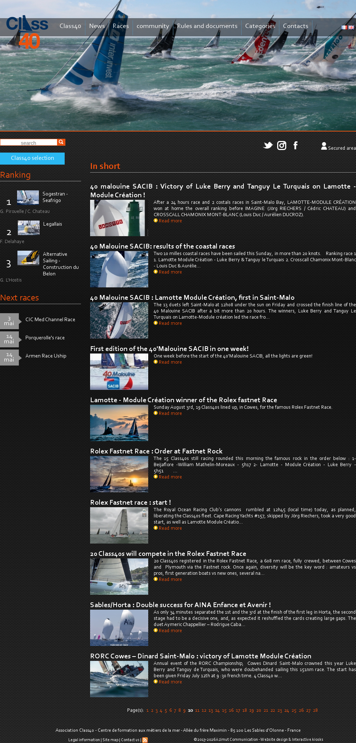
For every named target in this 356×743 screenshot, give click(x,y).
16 (231, 710)
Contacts (295, 26)
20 (258, 710)
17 (238, 710)
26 (301, 710)
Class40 (70, 26)
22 (272, 710)
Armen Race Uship (45, 356)
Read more (168, 221)
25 (293, 710)
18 (244, 710)
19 (251, 710)
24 (286, 710)
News (97, 26)
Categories (260, 26)
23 (279, 710)
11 (197, 710)
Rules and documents (207, 26)
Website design (274, 740)
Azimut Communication (237, 740)
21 (265, 710)
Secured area (342, 148)
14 (217, 710)
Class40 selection (32, 158)
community (153, 26)
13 (211, 710)
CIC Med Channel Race (50, 320)
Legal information (84, 740)
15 (224, 710)
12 (204, 710)
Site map (110, 740)
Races (121, 26)
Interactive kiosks (307, 740)
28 (315, 710)
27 (308, 710)
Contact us (130, 740)
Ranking (15, 175)
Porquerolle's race (45, 338)
